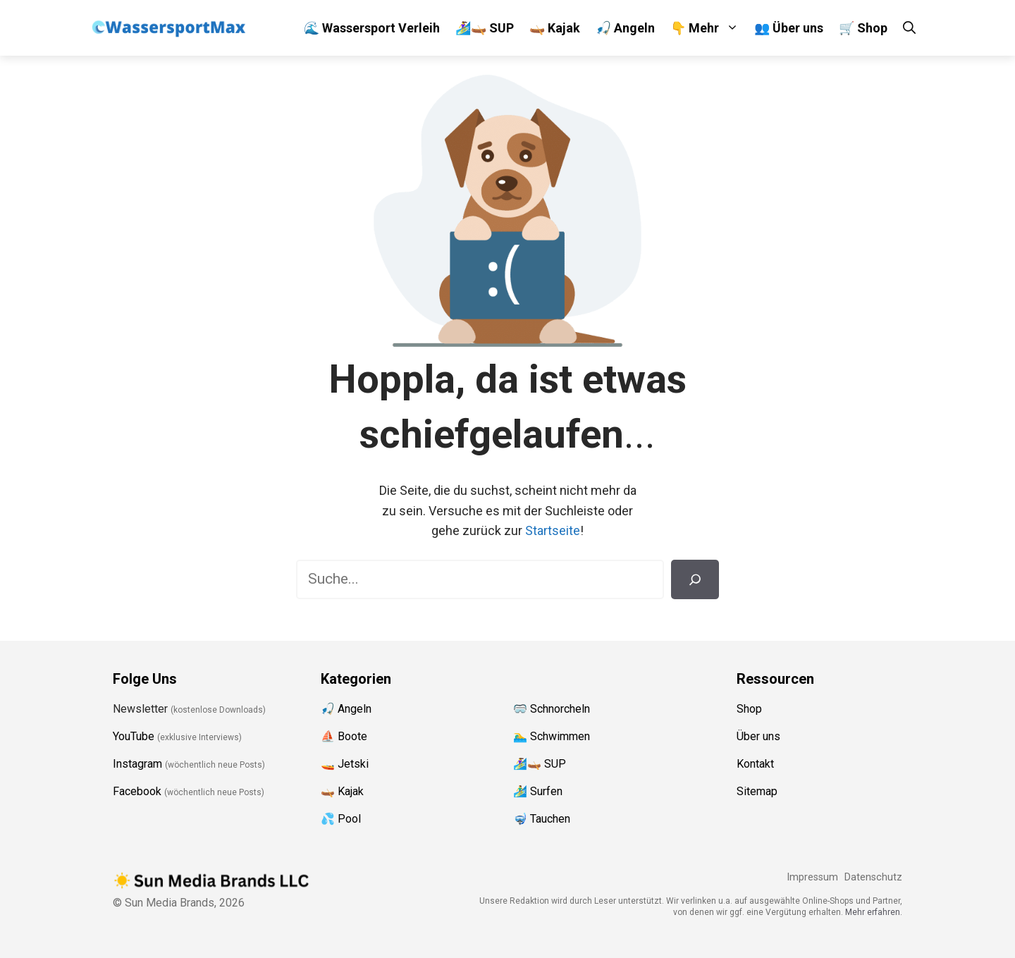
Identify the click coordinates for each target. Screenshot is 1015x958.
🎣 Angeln (625, 27)
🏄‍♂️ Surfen (537, 791)
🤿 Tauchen (541, 818)
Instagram (137, 763)
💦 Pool (341, 818)
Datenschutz (873, 877)
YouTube (133, 736)
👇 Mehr (708, 28)
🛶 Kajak (554, 27)
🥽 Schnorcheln (551, 709)
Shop (749, 709)
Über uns (758, 736)
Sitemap (757, 791)
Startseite (552, 530)
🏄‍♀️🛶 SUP (484, 27)
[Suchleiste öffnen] (909, 28)
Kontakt (755, 763)
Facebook (137, 791)
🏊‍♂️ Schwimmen (551, 736)
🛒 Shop (863, 27)
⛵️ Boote (344, 736)
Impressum (812, 877)
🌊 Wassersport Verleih (372, 27)
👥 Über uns (788, 27)
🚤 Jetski (345, 763)
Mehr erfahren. (873, 912)
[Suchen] (695, 579)
